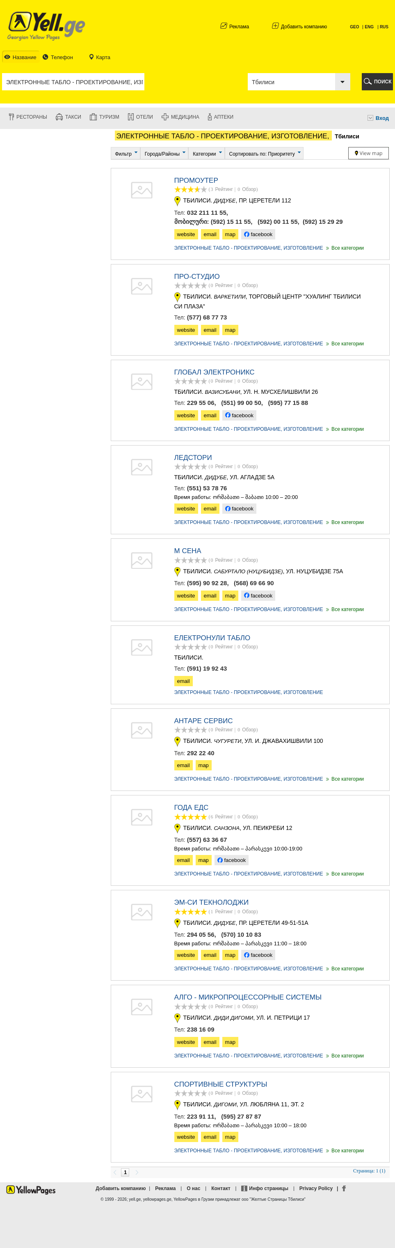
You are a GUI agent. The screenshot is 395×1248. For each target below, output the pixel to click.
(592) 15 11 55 (231, 221)
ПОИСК (383, 82)
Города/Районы (162, 154)
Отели (144, 117)
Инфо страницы (268, 1188)
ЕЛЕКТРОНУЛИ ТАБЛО (212, 638)
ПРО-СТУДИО (197, 276)
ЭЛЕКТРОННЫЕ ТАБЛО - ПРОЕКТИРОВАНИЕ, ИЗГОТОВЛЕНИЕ (248, 248)
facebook (258, 234)
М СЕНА (187, 551)
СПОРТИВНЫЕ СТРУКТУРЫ (220, 1084)
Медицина (185, 117)
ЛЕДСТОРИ (193, 458)
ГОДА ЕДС (191, 807)
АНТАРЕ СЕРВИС (203, 721)
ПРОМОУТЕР (196, 180)
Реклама (239, 27)
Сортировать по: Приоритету (262, 154)
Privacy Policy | (320, 1188)
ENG (369, 27)
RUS (384, 27)
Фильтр (123, 154)
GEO (355, 27)
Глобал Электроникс (214, 372)
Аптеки (223, 117)
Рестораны (31, 117)
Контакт (220, 1188)
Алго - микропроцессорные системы (248, 997)
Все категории (344, 248)
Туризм (109, 117)
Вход (382, 118)
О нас (193, 1188)
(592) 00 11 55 (278, 221)
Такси (73, 117)
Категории (204, 154)
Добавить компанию (304, 27)
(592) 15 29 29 (323, 221)
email (210, 234)
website (186, 234)
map (230, 234)
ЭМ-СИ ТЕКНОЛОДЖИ (211, 902)
